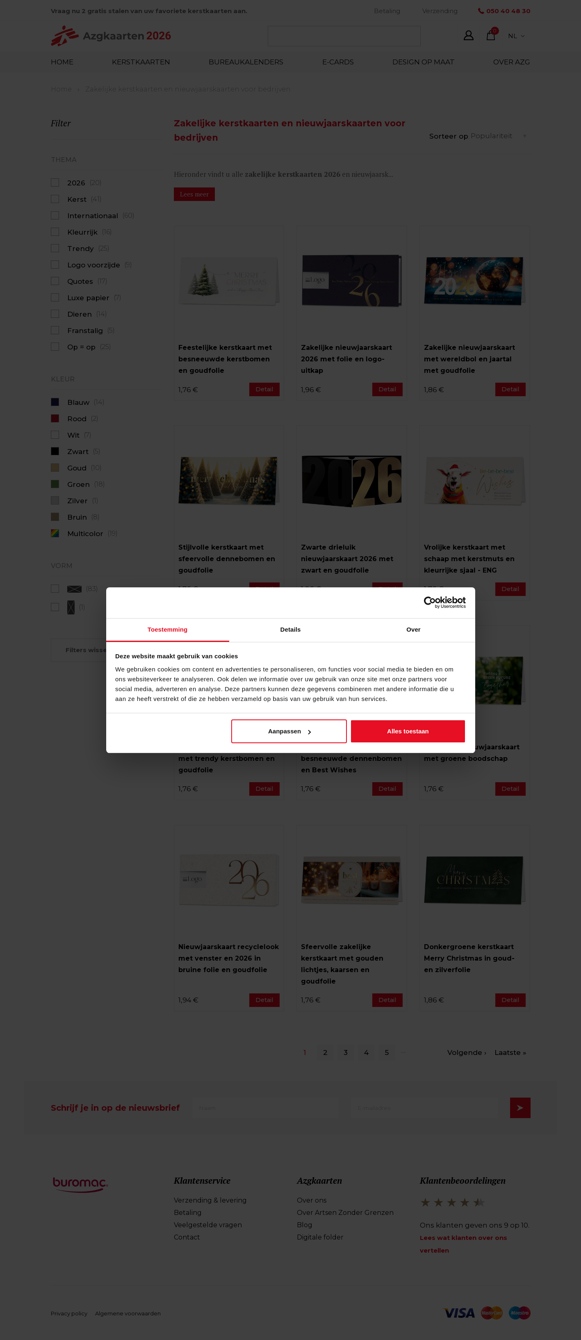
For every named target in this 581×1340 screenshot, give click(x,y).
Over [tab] (413, 629)
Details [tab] (290, 629)
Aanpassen (289, 731)
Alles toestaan (408, 731)
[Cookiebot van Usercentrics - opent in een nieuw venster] (430, 602)
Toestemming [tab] (168, 629)
